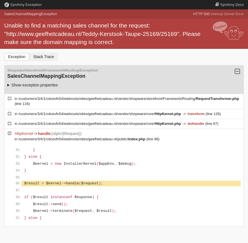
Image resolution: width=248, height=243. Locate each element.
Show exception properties (35, 85)
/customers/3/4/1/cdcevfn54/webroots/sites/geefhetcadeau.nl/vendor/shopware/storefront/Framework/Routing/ (129, 99)
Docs (229, 5)
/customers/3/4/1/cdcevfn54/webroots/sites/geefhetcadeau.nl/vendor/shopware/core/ (100, 114)
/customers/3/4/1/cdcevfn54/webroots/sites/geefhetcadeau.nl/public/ (82, 139)
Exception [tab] (16, 56)
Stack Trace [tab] (43, 56)
